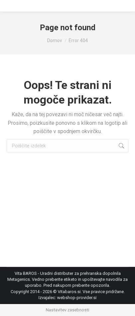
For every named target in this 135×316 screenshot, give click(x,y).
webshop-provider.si (77, 297)
